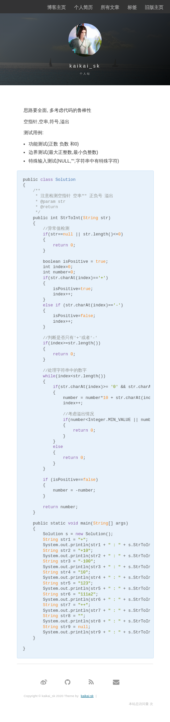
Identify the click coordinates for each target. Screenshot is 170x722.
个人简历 (83, 7)
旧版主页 (154, 7)
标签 (132, 7)
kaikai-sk (87, 696)
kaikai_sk (85, 66)
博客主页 (56, 7)
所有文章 (110, 7)
